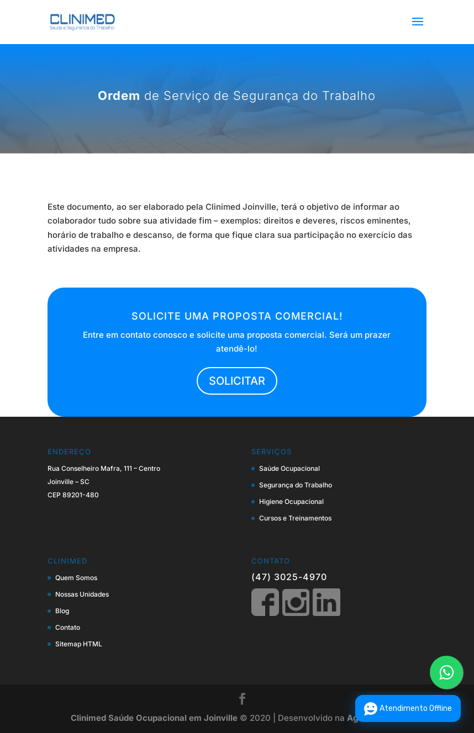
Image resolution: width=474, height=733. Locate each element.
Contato (67, 627)
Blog (62, 611)
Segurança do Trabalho (295, 485)
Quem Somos (76, 577)
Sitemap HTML (78, 644)
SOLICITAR (237, 380)
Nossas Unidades (82, 594)
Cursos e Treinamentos (295, 518)
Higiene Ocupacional (291, 501)
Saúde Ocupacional (289, 468)
